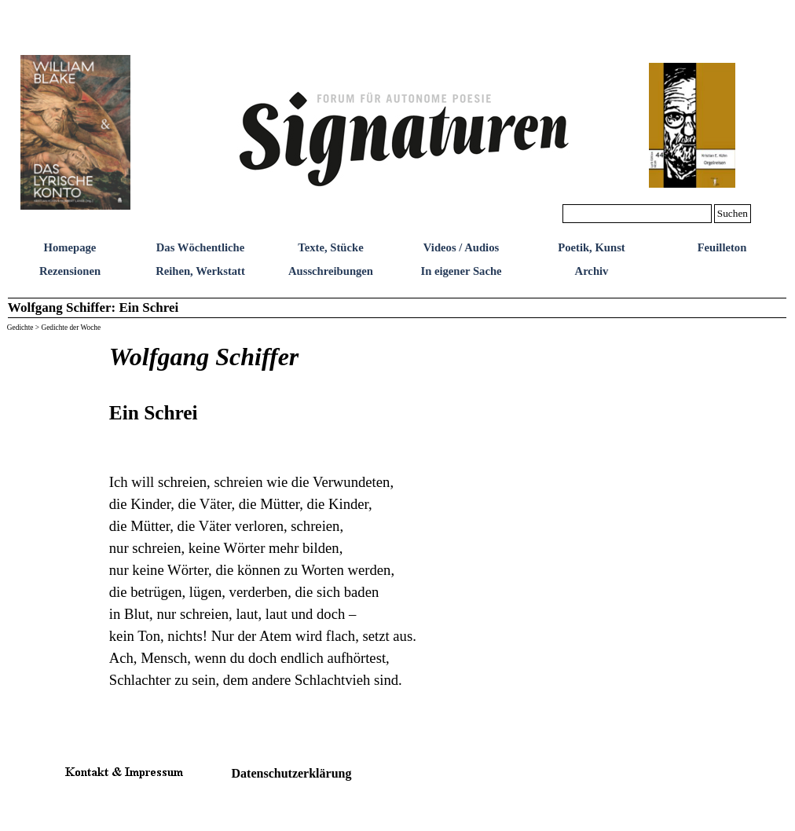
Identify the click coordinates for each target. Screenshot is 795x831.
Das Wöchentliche (200, 247)
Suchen (732, 213)
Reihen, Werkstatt (200, 271)
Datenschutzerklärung (292, 773)
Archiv (592, 271)
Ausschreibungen (330, 271)
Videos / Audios (461, 247)
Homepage (70, 247)
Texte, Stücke (330, 247)
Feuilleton (722, 247)
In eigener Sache (460, 271)
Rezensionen (70, 271)
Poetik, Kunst (591, 247)
